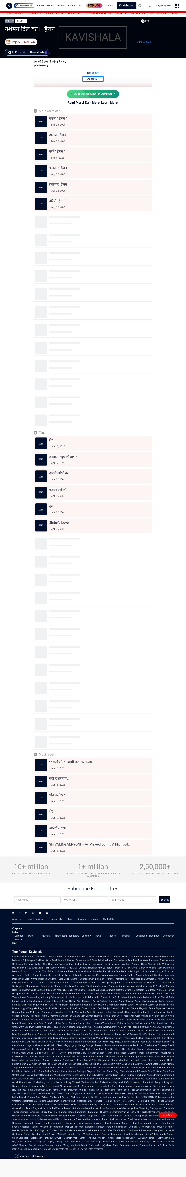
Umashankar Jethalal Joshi (129, 1127)
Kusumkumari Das (72, 1086)
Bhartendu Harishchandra (156, 1056)
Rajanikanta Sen (111, 971)
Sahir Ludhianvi (138, 13)
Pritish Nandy (158, 1134)
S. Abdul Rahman (45, 982)
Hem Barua (140, 1075)
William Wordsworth (51, 1097)
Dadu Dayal (79, 1049)
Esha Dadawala (107, 1108)
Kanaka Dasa (156, 968)
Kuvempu (73, 971)
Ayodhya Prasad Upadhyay (93, 1093)
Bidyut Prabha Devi (158, 993)
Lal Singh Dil (96, 1064)
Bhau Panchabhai (77, 990)
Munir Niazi (41, 1067)
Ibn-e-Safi (97, 971)
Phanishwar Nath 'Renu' (76, 1056)
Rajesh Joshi (158, 982)
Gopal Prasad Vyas (125, 1038)
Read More (93, 79)
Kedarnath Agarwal (133, 1056)
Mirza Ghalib (112, 1145)
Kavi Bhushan (31, 1056)
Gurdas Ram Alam (112, 1064)
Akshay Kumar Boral (155, 1086)
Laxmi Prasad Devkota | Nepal (90, 1141)
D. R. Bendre (61, 971)
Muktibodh (124, 1060)
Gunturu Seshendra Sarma (121, 1030)
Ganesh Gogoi (65, 968)
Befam (71, 1112)
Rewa (98, 935)
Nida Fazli (46, 1064)
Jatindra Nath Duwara (95, 1004)
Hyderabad (61, 935)
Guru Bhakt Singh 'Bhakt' (75, 956)
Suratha (83, 993)
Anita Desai (93, 1012)
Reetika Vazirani (127, 986)
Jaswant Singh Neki (62, 1064)
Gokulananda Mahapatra (141, 997)
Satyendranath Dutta (63, 1012)
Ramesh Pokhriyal (130, 971)
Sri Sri (131, 1064)
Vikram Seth (79, 1016)
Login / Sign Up (163, 5)
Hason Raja (129, 1090)
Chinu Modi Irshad (153, 1101)
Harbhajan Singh (27, 1067)
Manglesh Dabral (45, 1049)
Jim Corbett (26, 975)
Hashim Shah (37, 1071)
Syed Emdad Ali (54, 1086)
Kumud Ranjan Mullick (91, 1090)
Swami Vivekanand (137, 1004)
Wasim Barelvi (110, 1027)
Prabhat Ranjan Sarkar (33, 1086)
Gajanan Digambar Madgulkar (52, 990)
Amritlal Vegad (126, 1001)
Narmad (52, 1119)
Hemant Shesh (34, 1030)
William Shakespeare (109, 1138)
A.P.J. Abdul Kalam (103, 1115)
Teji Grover (63, 1023)
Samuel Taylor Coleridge (45, 975)
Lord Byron (23, 1078)
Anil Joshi (115, 1119)
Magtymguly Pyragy (74, 1045)
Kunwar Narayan (42, 1060)
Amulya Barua (105, 968)
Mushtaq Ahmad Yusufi (117, 1034)
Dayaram (144, 1123)
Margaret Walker (90, 1001)
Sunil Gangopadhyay (159, 1082)
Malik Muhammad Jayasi (153, 1053)
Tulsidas (128, 968)
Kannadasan (137, 982)
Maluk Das (92, 1049)
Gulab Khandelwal (159, 1023)
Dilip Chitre (31, 979)
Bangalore (73, 935)
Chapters (60, 5)
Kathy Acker (61, 1078)
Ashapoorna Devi (90, 1086)
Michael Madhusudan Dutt (86, 1082)
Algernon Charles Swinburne (54, 1130)
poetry (93, 72)
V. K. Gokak (48, 971)
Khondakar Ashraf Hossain (154, 1016)
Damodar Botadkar (29, 1130)
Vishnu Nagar (24, 1045)
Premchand (88, 1078)
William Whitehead (71, 1097)
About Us (16, 919)
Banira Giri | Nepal (117, 1141)
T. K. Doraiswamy (147, 1045)
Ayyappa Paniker (117, 975)
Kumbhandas (129, 1045)
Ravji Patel (124, 1104)
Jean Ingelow (45, 1138)
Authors (71, 5)
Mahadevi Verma (92, 1134)
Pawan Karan (109, 1016)
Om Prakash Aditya (140, 1023)
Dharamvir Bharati (54, 13)
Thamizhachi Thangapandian (129, 979)
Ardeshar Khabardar (84, 1127)
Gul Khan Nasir (118, 1049)
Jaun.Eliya (121, 13)
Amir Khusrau (85, 971)
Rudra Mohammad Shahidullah (56, 1016)
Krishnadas (38, 1045)
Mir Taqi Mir (133, 1027)
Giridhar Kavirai (136, 1049)
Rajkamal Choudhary (62, 1060)
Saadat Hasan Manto (109, 1053)
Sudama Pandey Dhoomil (81, 1023)
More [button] (109, 5)
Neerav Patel (120, 1101)
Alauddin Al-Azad (72, 1008)
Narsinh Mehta (76, 1130)
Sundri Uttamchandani (31, 1001)
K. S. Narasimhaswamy (30, 971)
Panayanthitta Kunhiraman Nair (145, 1034)
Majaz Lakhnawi (123, 1041)
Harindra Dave (140, 1119)
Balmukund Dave (72, 1119)
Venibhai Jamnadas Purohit (95, 1119)
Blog (70, 919)
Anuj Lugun (33, 1004)
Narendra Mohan (151, 960)
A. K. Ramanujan (58, 993)
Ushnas (60, 1119)
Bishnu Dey (113, 1093)
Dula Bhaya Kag (141, 1108)
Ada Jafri (122, 1027)
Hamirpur (154, 935)
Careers (94, 919)
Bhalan (134, 1104)
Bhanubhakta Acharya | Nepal (143, 1141)
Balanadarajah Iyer (78, 1027)
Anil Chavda (57, 1108)
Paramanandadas (113, 1045)
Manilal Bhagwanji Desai (69, 1123)
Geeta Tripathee (157, 1008)
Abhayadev (80, 1012)
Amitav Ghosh (64, 997)
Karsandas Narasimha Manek (32, 1119)
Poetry (9, 21)
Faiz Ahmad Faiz (86, 1038)
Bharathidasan (33, 986)
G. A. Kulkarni (122, 997)
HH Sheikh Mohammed (67, 1053)
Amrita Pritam (75, 13)
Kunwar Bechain (63, 1138)
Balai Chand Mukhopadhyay (79, 979)
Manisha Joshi (92, 1108)
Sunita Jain (43, 993)
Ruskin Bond (162, 1041)
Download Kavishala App (99, 13)
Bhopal (126, 935)
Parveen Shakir (60, 1027)
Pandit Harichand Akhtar (148, 956)
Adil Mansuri (79, 1108)
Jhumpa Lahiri (79, 997)
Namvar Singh (139, 964)
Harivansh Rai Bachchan (150, 1060)
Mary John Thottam (110, 1012)
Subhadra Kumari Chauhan (134, 1145)
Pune (31, 935)
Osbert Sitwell (91, 1060)
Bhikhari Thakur (144, 1038)
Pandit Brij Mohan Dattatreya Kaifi (74, 960)
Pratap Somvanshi (158, 1138)
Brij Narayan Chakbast (34, 960)
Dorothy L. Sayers (78, 1019)
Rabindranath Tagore (34, 1101)
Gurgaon (19, 935)
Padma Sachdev (103, 1078)
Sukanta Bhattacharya (93, 1097)
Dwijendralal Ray (108, 1082)
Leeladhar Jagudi (64, 1030)
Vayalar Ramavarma (98, 975)
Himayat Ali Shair (96, 990)
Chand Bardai (34, 1053)
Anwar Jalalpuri (143, 1001)
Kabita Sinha (157, 1078)
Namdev (58, 1008)
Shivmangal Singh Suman (122, 956)
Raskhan (93, 1056)
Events (50, 5)
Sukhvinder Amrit (143, 1064)
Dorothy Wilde (50, 997)
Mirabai (22, 1053)
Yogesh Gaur (141, 1030)
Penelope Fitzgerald (86, 1071)
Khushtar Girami (54, 956)
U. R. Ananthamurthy (150, 971)
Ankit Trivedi (145, 1104)
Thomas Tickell (111, 1075)
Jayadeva (118, 968)
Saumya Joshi (42, 1104)
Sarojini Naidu (110, 1008)
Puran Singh (113, 1071)
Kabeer (125, 1138)
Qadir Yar (101, 1071)
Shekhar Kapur (129, 1012)
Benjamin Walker (33, 964)
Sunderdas (30, 1049)
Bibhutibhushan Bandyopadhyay (91, 964)
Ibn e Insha (74, 1041)
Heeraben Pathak (102, 1101)
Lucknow (86, 935)
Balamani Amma (104, 979)
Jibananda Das (113, 1097)
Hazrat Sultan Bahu (43, 1075)
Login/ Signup (167, 1115)
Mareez (68, 1108)
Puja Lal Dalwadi (57, 1112)
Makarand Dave (153, 1127)
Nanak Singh (23, 1071)
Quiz (80, 5)
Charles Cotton (68, 1071)
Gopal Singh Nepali (48, 1023)
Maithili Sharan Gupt (30, 1097)
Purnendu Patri (25, 1090)
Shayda (74, 1104)
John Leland (75, 1078)
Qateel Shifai (107, 997)
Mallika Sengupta (128, 1093)
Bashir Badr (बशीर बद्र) (93, 1145)
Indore (112, 935)
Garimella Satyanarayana (118, 990)
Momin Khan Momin (117, 1004)
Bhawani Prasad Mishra (31, 1145)
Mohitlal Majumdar (68, 1090)
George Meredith (95, 1045)
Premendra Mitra (113, 1090)
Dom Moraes (48, 1030)
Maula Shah (103, 1067)
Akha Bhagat (103, 1123)
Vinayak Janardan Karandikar (116, 993)
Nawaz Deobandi (109, 986)
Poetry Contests (15, 13)
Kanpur (18, 939)
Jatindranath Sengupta (132, 1086)
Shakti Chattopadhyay (67, 1093)
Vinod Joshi (45, 1108)
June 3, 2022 (144, 41)
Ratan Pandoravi (36, 956)
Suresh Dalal (126, 1119)
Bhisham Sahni (19, 956)
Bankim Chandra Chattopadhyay (132, 1115)
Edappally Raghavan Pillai (40, 1008)
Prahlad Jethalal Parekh (134, 1112)
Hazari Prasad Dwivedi (143, 1041)
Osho (124, 1064)
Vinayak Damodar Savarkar (33, 1034)
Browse (41, 5)
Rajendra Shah (157, 1123)
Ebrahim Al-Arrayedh (30, 1064)
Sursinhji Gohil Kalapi (129, 1130)
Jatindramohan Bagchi (147, 1090)
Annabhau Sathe (140, 993)
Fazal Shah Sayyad (119, 1067)
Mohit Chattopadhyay (80, 1101)
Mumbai (46, 935)
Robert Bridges (127, 1075)
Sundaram (153, 1119)
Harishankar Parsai (136, 1019)
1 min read (21, 21)
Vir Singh (157, 1071)
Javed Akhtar (94, 993)
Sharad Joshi (44, 1041)
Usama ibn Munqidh (158, 1004)
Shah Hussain (26, 1075)
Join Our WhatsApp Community (93, 94)
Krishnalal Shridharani (43, 1123)
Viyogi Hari (48, 1053)
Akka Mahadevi (140, 968)
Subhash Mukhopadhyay (58, 1082)
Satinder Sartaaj (81, 1064)
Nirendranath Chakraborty (32, 1082)
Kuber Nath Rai (95, 1027)
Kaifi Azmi (162, 1145)
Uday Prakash (88, 1053)
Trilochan (42, 979)
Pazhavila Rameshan (99, 1019)
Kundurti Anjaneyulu (137, 975)
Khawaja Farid (145, 1071)
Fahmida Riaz (24, 968)
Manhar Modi (135, 1101)
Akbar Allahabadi (43, 1027)
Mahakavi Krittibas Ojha (29, 1093)
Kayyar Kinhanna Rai (120, 1023)
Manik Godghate (156, 975)
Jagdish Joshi (27, 1104)
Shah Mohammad (129, 1071)
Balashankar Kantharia (96, 1130)
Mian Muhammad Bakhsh (66, 1075)
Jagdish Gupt (159, 1038)
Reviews (82, 919)
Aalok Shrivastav (28, 1041)
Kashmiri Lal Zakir (109, 1001)
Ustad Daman (159, 1064)
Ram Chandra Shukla (77, 1034)
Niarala (133, 1060)
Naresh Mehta (115, 1056)
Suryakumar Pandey (57, 1101)
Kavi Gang (104, 1049)
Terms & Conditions (35, 919)
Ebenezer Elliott (28, 1138)
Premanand (90, 1123)
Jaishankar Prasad (147, 1093)
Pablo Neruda (48, 1078)
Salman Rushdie (94, 1016)
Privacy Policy (56, 919)
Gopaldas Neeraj (29, 1127)
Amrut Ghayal (32, 1108)
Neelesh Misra (25, 1149)
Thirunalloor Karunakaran (70, 1004)
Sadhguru (37, 1149)
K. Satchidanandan (57, 1034)
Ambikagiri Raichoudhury (44, 968)
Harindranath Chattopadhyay (152, 1012)
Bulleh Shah (97, 1075)
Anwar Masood (55, 1067)
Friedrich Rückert (63, 1049)
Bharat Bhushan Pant (36, 1134)
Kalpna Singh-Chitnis (97, 1030)
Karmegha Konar (154, 979)
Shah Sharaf (159, 1067)
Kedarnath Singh (73, 1134)
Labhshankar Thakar (108, 1104)
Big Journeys (34, 13)
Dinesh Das (105, 1086)
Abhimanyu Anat (158, 1027)
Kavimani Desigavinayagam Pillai (109, 982)
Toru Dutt (35, 1078)
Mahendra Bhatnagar (41, 1012)
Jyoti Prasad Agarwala (128, 1016)
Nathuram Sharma (68, 1038)
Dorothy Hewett (60, 1041)
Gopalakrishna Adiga (68, 975)
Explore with (28, 52)
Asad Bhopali (161, 997)
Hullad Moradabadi (158, 1030)
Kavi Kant (113, 1130)
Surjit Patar (70, 1067)
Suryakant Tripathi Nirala (87, 986)
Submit (165, 899)
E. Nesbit (78, 1060)
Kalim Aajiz (108, 1041)
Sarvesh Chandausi (48, 1038)
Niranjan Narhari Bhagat (125, 1123)
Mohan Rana (153, 1019)
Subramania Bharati (51, 986)
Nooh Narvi (32, 1038)
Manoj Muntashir (71, 1145)
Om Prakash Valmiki (128, 1008)
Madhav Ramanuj (88, 1104)
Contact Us (108, 919)
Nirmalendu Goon (139, 1082)
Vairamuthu (73, 993)
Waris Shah (85, 1075)
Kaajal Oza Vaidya (124, 1108)
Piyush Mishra (56, 1134)
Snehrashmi (115, 1112)
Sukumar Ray (48, 1093)
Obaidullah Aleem (53, 1045)
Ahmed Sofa (154, 964)
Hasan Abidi (75, 1001)
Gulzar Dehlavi (118, 1019)
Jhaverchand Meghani (152, 1130)
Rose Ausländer (130, 1053)
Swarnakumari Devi (92, 1008)
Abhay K (116, 1086)
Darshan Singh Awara (141, 1067)
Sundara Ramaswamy (73, 982)
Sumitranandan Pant (91, 1041)
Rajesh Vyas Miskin (60, 1104)
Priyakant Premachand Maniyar (56, 1127)
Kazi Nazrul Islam (131, 1097)
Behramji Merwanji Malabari (36, 1115)
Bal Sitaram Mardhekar (144, 990)
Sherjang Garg (55, 979)
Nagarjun (143, 1008)
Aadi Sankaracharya (31, 997)
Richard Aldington (52, 1001)
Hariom (152, 1145)
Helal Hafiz (123, 1082)
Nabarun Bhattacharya (116, 960)
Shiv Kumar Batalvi (86, 1067)
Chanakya (162, 1045)
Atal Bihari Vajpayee (85, 1138)
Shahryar (144, 1027)
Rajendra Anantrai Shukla (33, 1112)
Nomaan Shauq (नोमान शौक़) (56, 1149)
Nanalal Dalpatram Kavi (115, 1134)
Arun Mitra (52, 1090)
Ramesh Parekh (105, 1127)
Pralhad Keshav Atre (58, 1019)
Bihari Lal (103, 1056)
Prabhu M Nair (26, 1060)
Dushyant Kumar (158, 13)
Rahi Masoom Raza (140, 1134)
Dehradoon (168, 935)
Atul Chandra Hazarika (85, 968)
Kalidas (65, 1001)
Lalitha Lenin (68, 986)
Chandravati (39, 1090)
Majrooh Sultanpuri (105, 1038)
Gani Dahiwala (159, 1104)
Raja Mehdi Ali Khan (119, 964)
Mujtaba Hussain (144, 986)
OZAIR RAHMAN (149, 1097)
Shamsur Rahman (121, 1078)
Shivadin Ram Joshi (28, 1023)
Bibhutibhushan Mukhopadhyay (58, 964)
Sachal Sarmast (52, 1071)
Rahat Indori (94, 997)
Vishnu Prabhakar (31, 1016)
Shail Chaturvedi (97, 1034)
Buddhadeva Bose (141, 1078)
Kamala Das (80, 1030)
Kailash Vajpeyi (102, 1023)
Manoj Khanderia (60, 1115)
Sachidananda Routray (156, 1049)
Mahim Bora (157, 1001)
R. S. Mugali (159, 986)
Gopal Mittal (98, 960)
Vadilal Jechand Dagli (81, 1115)
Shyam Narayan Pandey (51, 1056)
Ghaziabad (141, 935)
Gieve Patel (51, 960)
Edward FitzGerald (37, 1019)
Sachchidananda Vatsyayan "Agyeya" (37, 1141)
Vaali (146, 982)
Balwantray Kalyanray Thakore (91, 1112)
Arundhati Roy (135, 960)
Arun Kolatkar (31, 993)
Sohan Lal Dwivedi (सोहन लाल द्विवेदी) (86, 1149)
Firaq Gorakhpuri (65, 1141)
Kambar (83, 975)
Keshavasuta (29, 990)
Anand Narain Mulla (98, 956)
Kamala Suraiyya (48, 1004)
